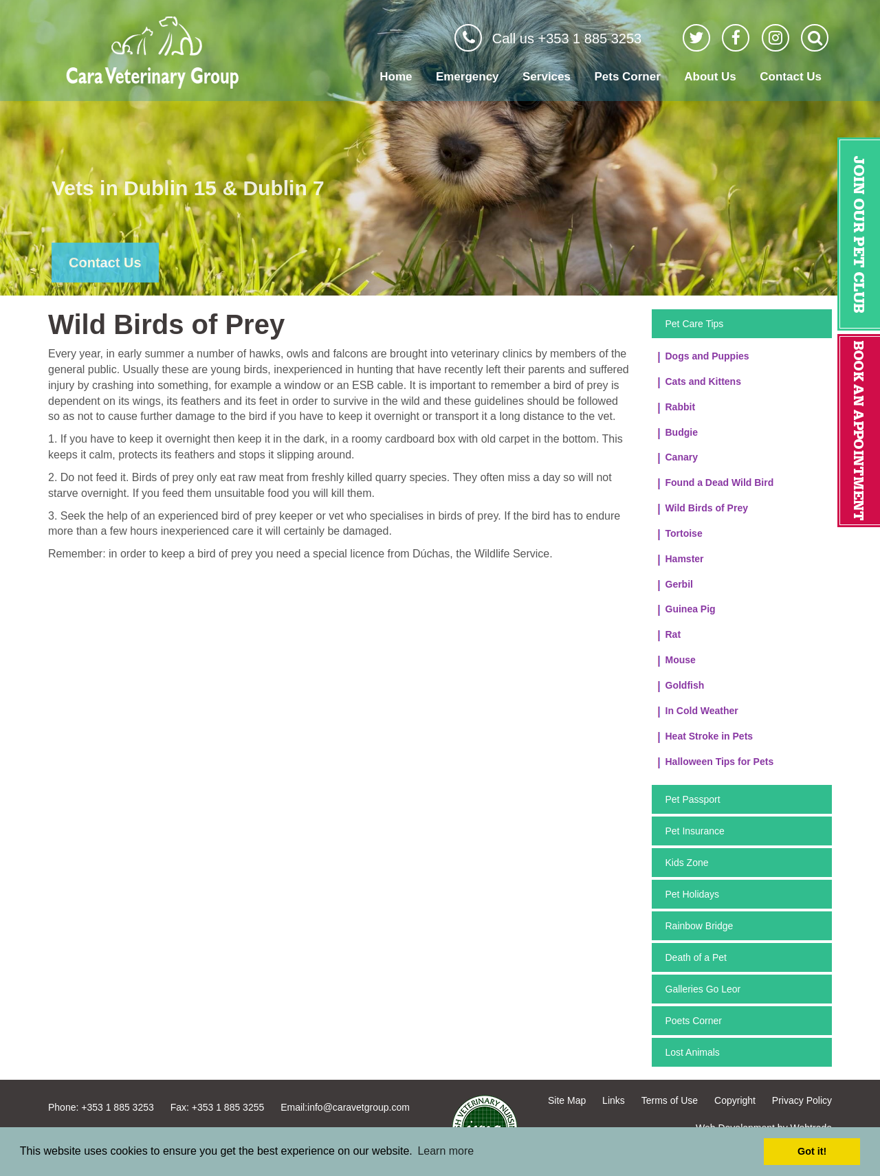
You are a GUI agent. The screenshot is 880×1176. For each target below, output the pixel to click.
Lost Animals (693, 1052)
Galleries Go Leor (703, 989)
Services (546, 76)
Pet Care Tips (695, 323)
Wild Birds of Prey (707, 507)
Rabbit (681, 406)
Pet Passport (693, 799)
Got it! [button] (812, 1151)
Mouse (681, 659)
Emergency (467, 76)
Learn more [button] (445, 1151)
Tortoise (684, 533)
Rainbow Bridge (700, 925)
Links (613, 1100)
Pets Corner (627, 76)
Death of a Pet (696, 957)
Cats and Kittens (703, 381)
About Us (710, 76)
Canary (682, 457)
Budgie (682, 432)
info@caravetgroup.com (358, 1107)
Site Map (567, 1100)
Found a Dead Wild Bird (720, 482)
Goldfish (685, 685)
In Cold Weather (702, 710)
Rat (673, 634)
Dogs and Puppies (707, 356)
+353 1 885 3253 (117, 1107)
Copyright (735, 1100)
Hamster (685, 558)
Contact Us (791, 76)
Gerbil (679, 584)
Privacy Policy (802, 1100)
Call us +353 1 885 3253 (566, 38)
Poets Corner (694, 1020)
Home (396, 76)
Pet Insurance (695, 830)
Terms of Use (669, 1100)
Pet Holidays (693, 894)
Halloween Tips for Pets (720, 761)
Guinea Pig (691, 608)
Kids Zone (687, 862)
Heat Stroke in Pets (710, 736)
